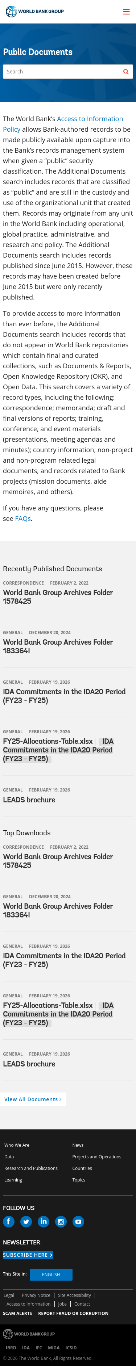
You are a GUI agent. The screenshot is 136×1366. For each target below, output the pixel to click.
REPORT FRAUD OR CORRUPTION (73, 1313)
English (51, 1275)
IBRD (11, 1348)
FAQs (22, 518)
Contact (82, 1304)
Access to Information (29, 1304)
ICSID (71, 1348)
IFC (39, 1348)
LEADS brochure (29, 800)
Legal (9, 1295)
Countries (82, 1168)
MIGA (53, 1348)
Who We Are (16, 1145)
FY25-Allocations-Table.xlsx (47, 742)
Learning (13, 1180)
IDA (26, 1348)
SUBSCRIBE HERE (25, 1254)
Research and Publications (31, 1168)
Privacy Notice (36, 1295)
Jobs (62, 1304)
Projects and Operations (97, 1157)
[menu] (126, 11)
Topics (79, 1180)
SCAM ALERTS (17, 1313)
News (78, 1145)
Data (9, 1157)
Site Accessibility (74, 1295)
